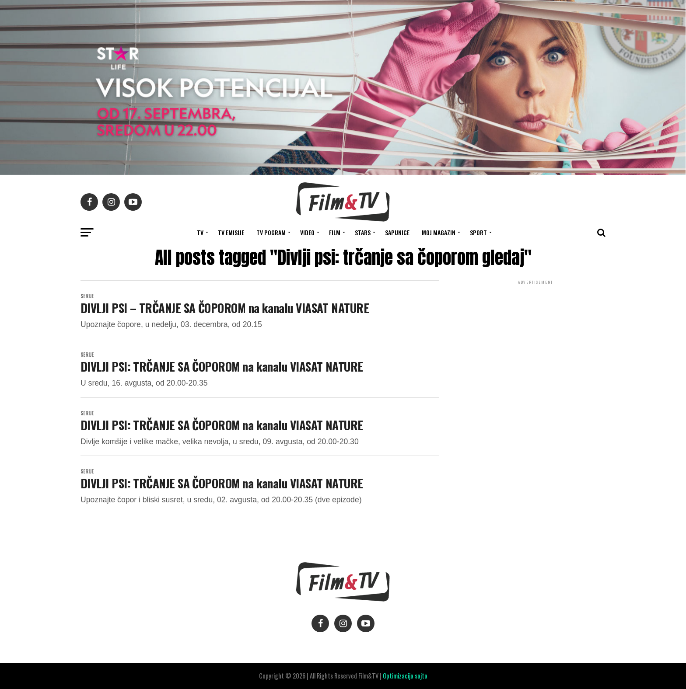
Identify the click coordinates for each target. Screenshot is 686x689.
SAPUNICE (397, 232)
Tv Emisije (231, 232)
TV (200, 232)
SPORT (478, 232)
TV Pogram (271, 232)
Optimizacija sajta (405, 675)
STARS (363, 232)
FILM (334, 232)
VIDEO (307, 232)
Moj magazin (438, 232)
